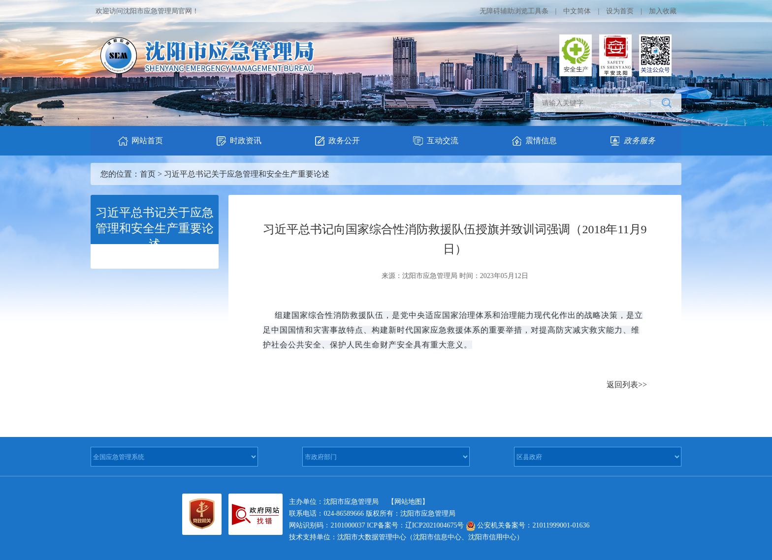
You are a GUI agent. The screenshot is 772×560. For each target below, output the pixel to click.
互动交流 (435, 141)
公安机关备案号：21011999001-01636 (528, 525)
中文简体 (577, 11)
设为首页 (620, 11)
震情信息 (534, 141)
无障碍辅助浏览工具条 (514, 11)
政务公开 (337, 141)
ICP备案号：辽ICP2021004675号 (415, 525)
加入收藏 (662, 11)
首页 (148, 174)
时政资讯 (238, 141)
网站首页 (140, 141)
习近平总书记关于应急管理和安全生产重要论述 (246, 174)
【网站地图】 (408, 501)
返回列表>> (627, 384)
